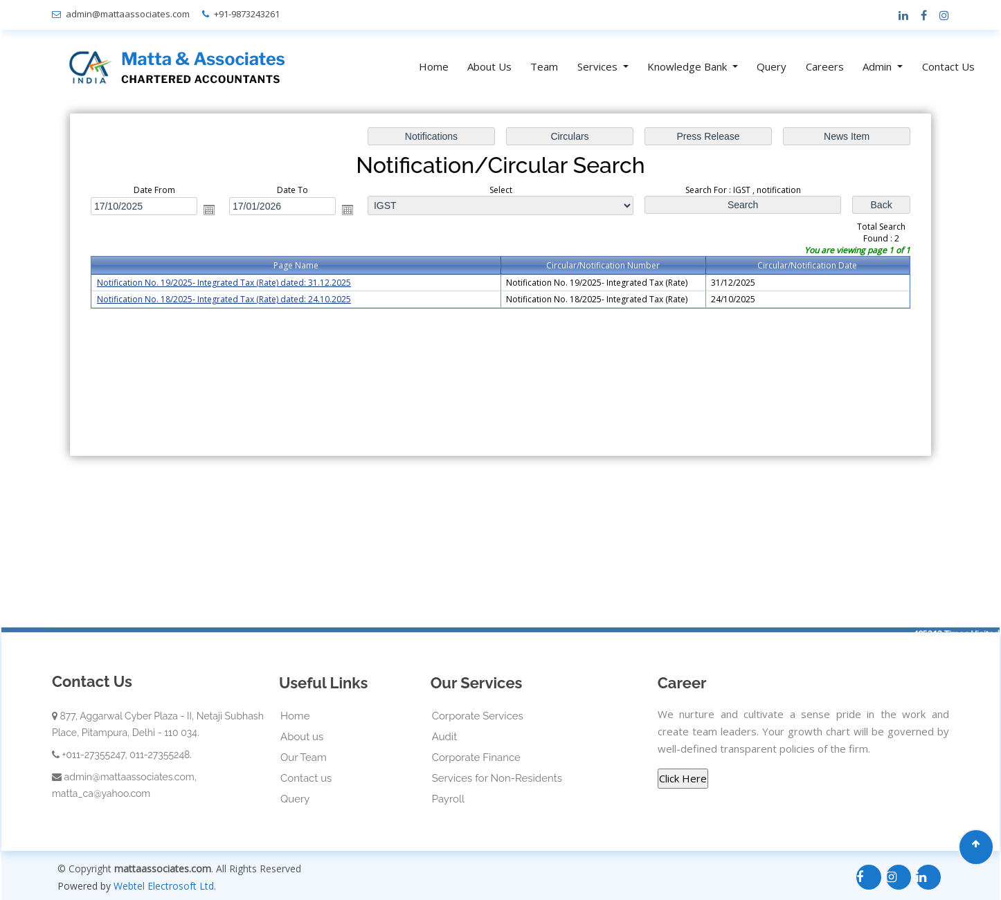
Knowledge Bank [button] (688, 66)
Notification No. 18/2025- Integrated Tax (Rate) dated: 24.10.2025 (230, 299)
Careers (825, 66)
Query (771, 66)
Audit (445, 737)
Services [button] (598, 66)
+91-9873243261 (247, 14)
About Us (489, 66)
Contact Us (948, 66)
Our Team (303, 757)
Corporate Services (477, 716)
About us (301, 737)
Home (434, 66)
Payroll (448, 799)
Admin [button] (878, 66)
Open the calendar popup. (215, 210)
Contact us (306, 778)
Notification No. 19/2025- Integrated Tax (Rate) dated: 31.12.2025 (230, 283)
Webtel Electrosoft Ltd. (165, 885)
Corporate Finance (476, 757)
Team (544, 66)
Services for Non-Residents (497, 778)
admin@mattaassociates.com (128, 14)
